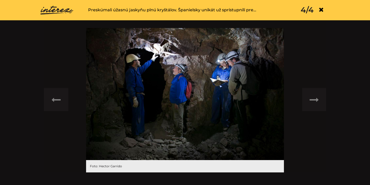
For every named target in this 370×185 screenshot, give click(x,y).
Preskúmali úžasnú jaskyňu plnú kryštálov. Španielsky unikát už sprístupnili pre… (172, 9)
